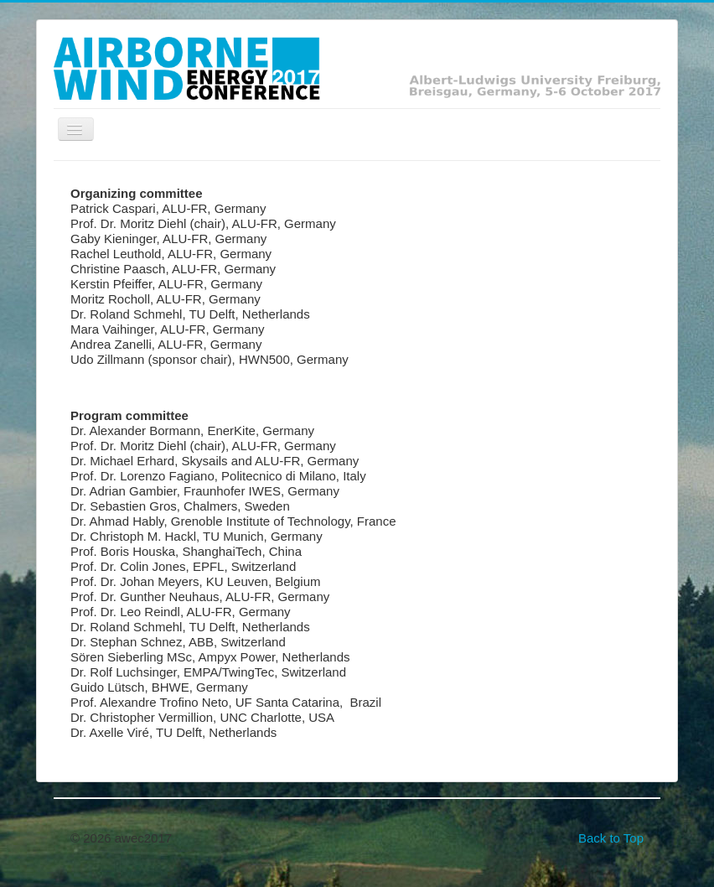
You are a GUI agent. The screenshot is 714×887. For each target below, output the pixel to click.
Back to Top (611, 838)
